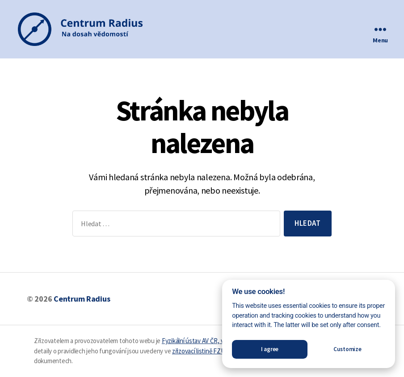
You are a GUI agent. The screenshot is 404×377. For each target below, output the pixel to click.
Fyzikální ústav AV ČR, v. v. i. (197, 340)
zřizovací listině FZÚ (198, 351)
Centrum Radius (82, 299)
